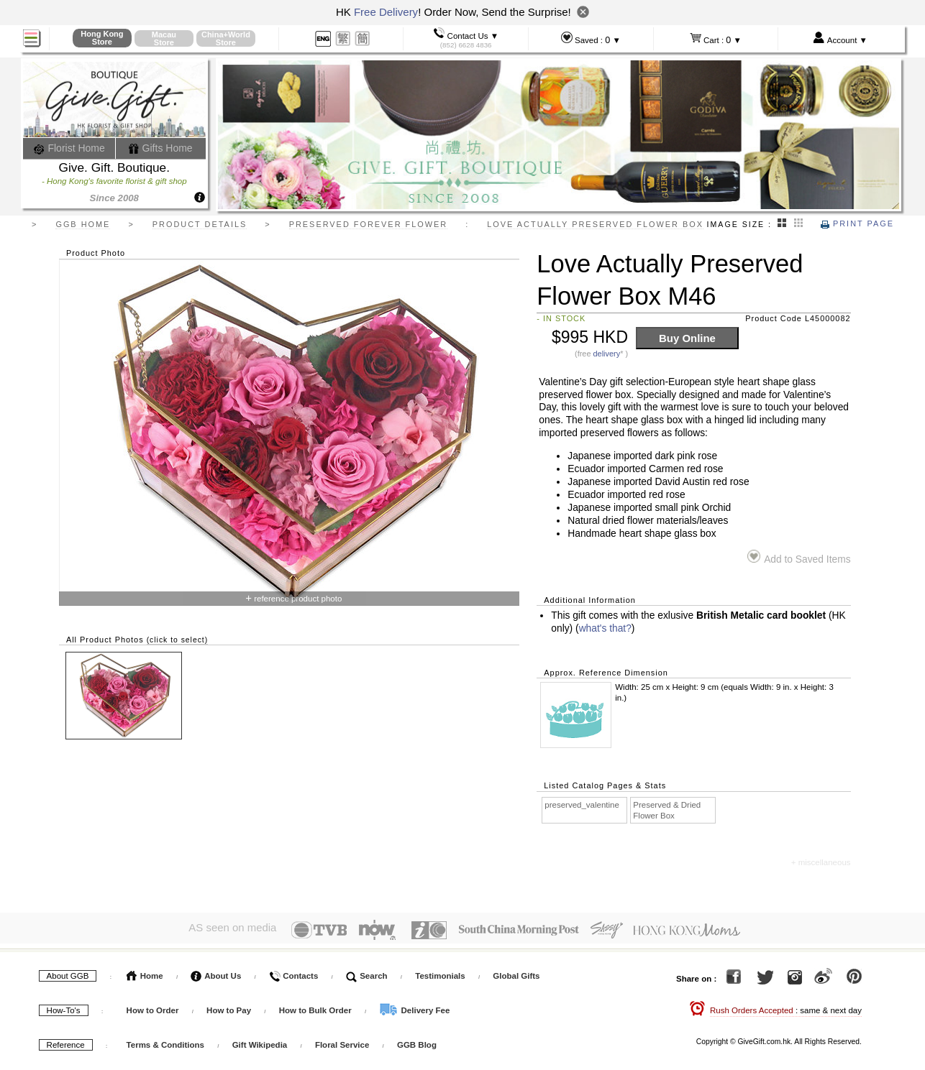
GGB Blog (417, 1041)
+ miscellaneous (821, 862)
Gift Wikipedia (260, 1041)
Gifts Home (160, 148)
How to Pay (229, 1006)
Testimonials (440, 972)
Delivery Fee (414, 1006)
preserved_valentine (581, 805)
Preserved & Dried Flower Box (667, 810)
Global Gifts (516, 972)
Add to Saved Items (798, 557)
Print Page (857, 223)
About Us (216, 972)
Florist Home (69, 148)
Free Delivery (386, 12)
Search (367, 972)
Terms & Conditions (165, 1041)
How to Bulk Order (316, 1006)
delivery (607, 353)
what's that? (605, 628)
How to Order (153, 1006)
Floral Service (342, 1041)
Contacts (293, 972)
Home (145, 972)
